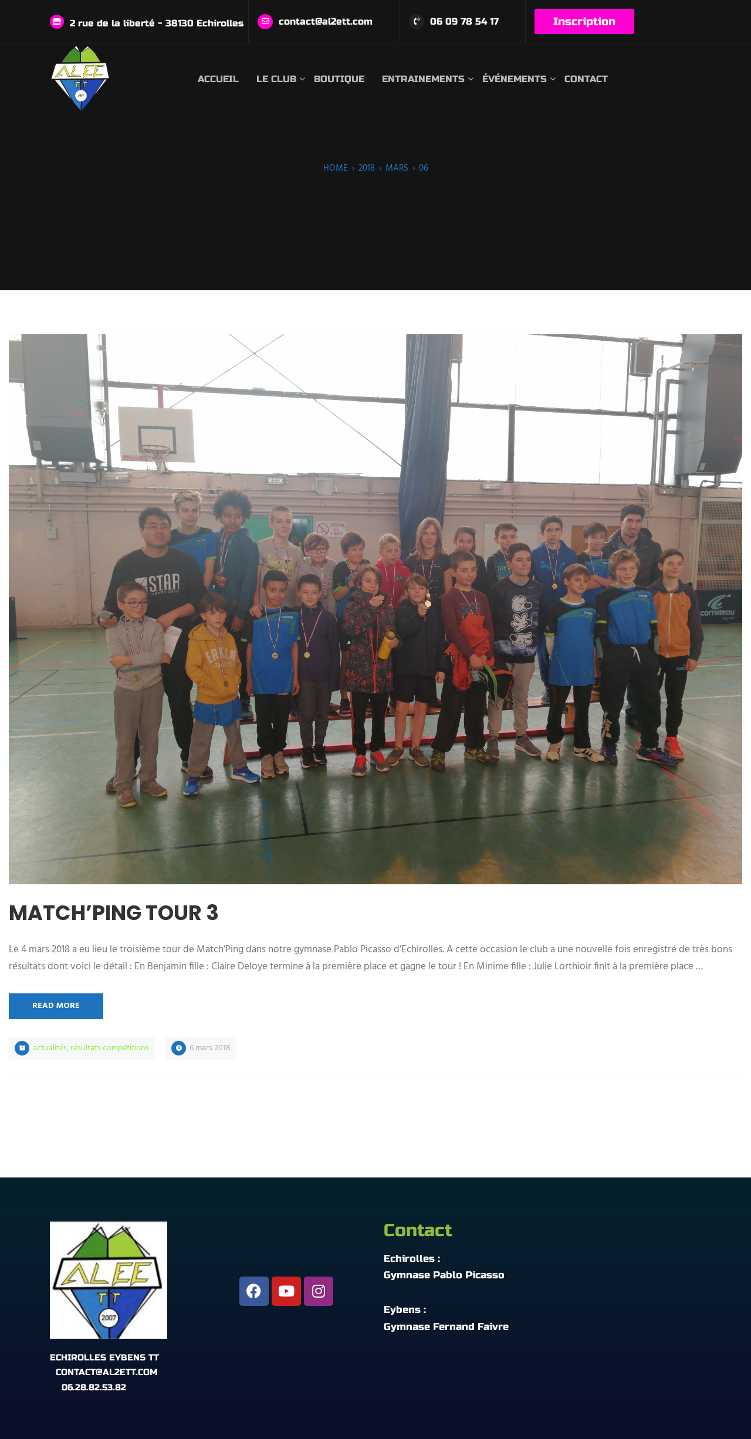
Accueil (218, 78)
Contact (586, 78)
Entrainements (423, 78)
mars (396, 168)
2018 (366, 168)
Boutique (339, 78)
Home (335, 168)
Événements (514, 78)
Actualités (50, 1048)
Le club (276, 78)
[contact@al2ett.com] (265, 21)
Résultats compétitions (109, 1048)
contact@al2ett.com (326, 21)
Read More (56, 1006)
